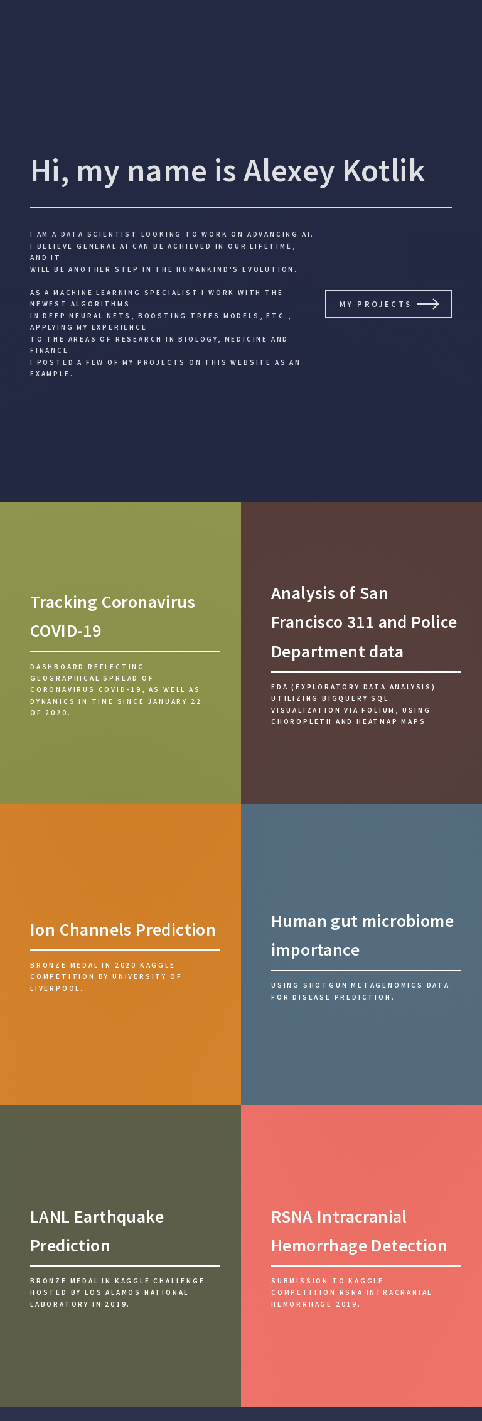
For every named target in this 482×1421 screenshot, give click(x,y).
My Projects (376, 304)
